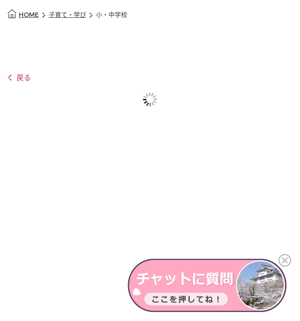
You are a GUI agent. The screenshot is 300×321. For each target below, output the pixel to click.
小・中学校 (111, 15)
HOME (29, 15)
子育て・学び (67, 15)
